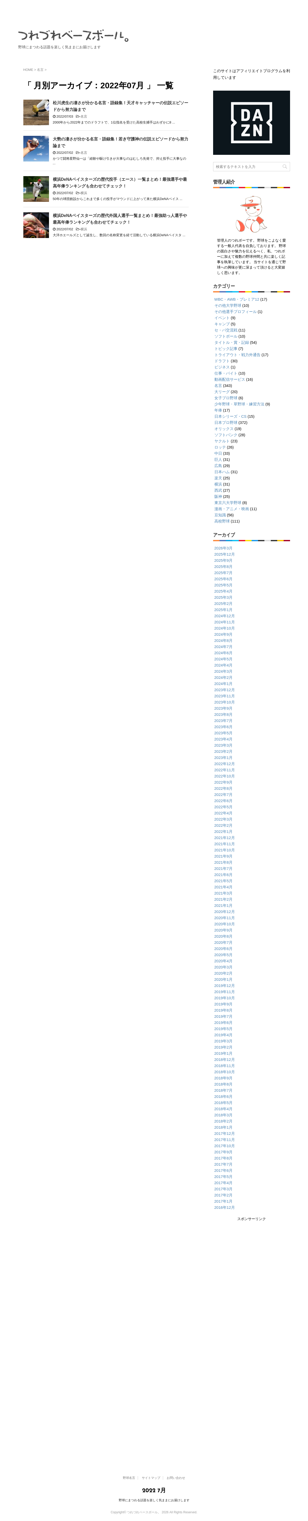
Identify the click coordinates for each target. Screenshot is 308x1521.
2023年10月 (224, 702)
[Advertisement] (251, 1258)
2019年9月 (223, 1004)
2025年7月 (223, 573)
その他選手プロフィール (235, 311)
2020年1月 (223, 979)
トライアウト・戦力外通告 (237, 355)
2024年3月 (223, 671)
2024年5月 (223, 659)
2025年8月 (223, 566)
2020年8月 (223, 936)
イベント (222, 318)
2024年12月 (224, 616)
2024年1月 (223, 683)
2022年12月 (224, 764)
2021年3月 (223, 893)
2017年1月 (223, 1201)
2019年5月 (223, 1028)
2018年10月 (224, 1072)
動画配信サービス (229, 379)
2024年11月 (224, 622)
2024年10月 (224, 628)
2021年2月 (223, 899)
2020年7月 (223, 942)
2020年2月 (223, 973)
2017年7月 (223, 1164)
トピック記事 (225, 348)
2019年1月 (223, 1053)
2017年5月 (223, 1176)
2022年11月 (224, 770)
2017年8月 (223, 1158)
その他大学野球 (227, 305)
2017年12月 (224, 1133)
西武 (218, 490)
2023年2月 (223, 751)
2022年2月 (223, 825)
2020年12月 (224, 911)
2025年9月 (223, 560)
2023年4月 (223, 739)
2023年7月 (223, 720)
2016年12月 (224, 1207)
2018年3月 (223, 1115)
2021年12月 (224, 837)
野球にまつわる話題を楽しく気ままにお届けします (154, 1500)
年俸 (218, 410)
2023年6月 (223, 727)
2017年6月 (223, 1170)
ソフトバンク (225, 435)
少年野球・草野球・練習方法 (239, 404)
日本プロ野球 (225, 422)
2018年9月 (223, 1078)
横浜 (84, 193)
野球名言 (190, 56)
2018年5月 (223, 1102)
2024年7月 (223, 646)
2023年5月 (223, 733)
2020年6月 (223, 948)
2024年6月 (223, 653)
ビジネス (222, 367)
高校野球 (222, 521)
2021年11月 (224, 844)
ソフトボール (225, 336)
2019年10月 (224, 998)
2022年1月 (223, 831)
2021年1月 (223, 905)
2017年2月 (223, 1195)
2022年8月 (223, 788)
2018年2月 (223, 1121)
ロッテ (220, 447)
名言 (84, 116)
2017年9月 (223, 1152)
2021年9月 (223, 856)
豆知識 (220, 515)
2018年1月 (223, 1127)
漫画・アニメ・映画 (231, 509)
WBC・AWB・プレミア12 (236, 299)
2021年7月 (223, 868)
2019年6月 (223, 1022)
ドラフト (222, 361)
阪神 (218, 496)
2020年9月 (223, 930)
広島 (218, 465)
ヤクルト (222, 441)
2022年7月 (223, 794)
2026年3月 (223, 548)
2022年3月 (223, 819)
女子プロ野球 (225, 398)
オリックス (224, 428)
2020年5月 (223, 955)
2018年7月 (223, 1090)
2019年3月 (223, 1041)
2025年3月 (223, 597)
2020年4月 (223, 961)
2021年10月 (224, 850)
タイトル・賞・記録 (231, 342)
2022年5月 (223, 807)
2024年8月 (223, 640)
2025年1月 (223, 609)
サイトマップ (228, 56)
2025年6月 (223, 579)
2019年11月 (224, 992)
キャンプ (222, 324)
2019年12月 (224, 985)
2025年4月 (223, 591)
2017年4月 (223, 1183)
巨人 (218, 459)
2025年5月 (223, 585)
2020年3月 (223, 967)
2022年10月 (224, 776)
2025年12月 (224, 554)
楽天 (218, 478)
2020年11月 (224, 918)
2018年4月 (223, 1109)
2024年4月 (223, 665)
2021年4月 (223, 887)
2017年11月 (224, 1139)
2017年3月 (223, 1189)
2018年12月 (224, 1059)
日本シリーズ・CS (230, 416)
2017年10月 (224, 1146)
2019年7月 (223, 1016)
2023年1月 (223, 757)
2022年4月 (223, 813)
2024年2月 (223, 677)
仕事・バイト (225, 373)
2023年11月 (224, 696)
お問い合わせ (270, 56)
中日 (218, 453)
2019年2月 (223, 1047)
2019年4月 (223, 1035)
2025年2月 (223, 603)
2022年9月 (223, 782)
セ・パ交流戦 (225, 330)
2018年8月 (223, 1084)
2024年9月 (223, 634)
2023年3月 (223, 745)
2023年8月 (223, 714)
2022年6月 (223, 800)
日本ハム (222, 472)
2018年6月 (223, 1096)
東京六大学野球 (227, 502)
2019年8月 (223, 1010)
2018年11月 (224, 1065)
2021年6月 (223, 874)
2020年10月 (224, 924)
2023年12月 (224, 690)
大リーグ (222, 391)
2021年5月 (223, 881)
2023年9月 (223, 708)
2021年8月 (223, 862)
